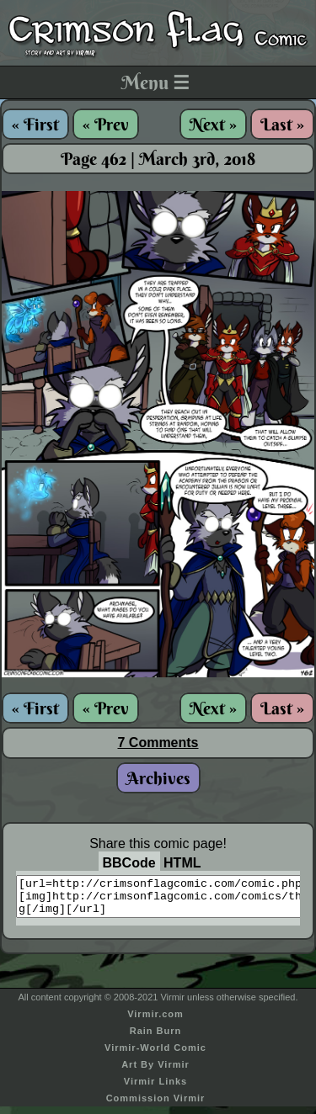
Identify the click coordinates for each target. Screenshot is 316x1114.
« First (35, 124)
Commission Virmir (156, 1106)
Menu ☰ (155, 82)
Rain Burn (156, 1038)
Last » (282, 124)
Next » (213, 124)
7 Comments (157, 742)
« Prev (106, 124)
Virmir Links (155, 1089)
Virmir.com (155, 1021)
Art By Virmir (155, 1072)
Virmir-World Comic (155, 1055)
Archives (158, 777)
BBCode (129, 863)
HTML (182, 863)
